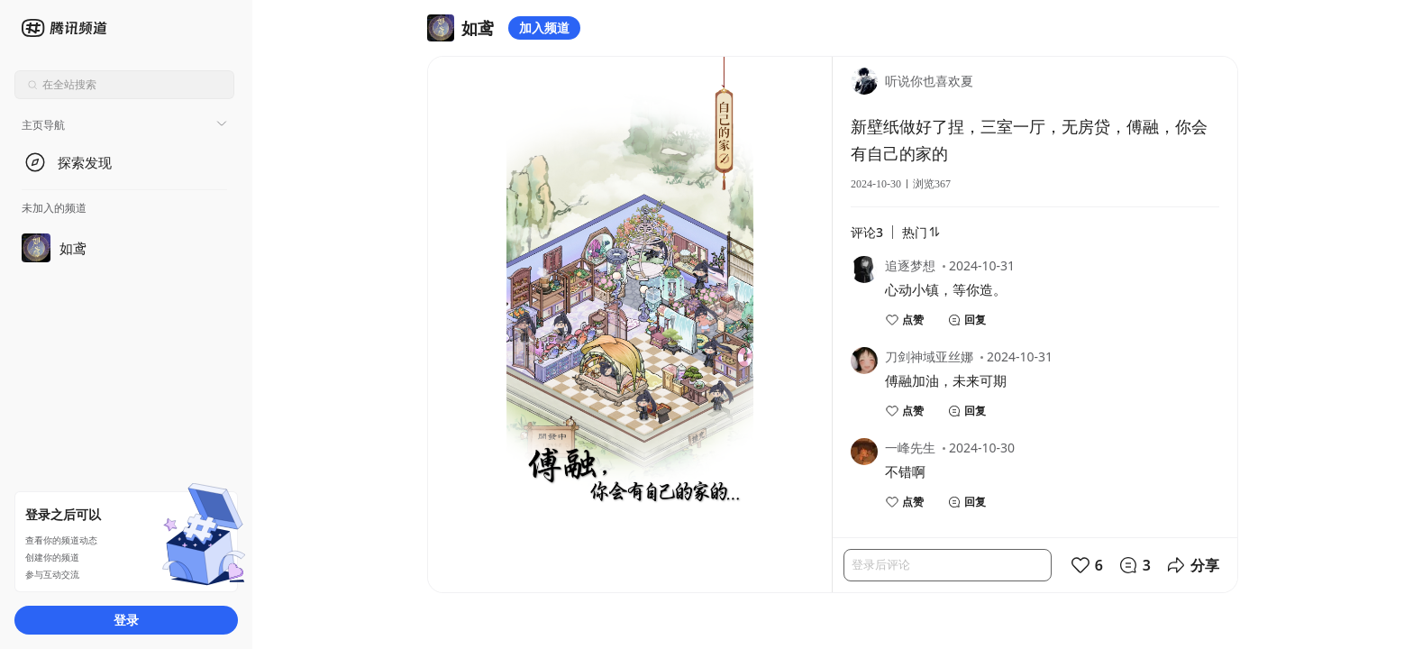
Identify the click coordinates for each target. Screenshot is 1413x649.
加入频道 (544, 27)
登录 (126, 619)
